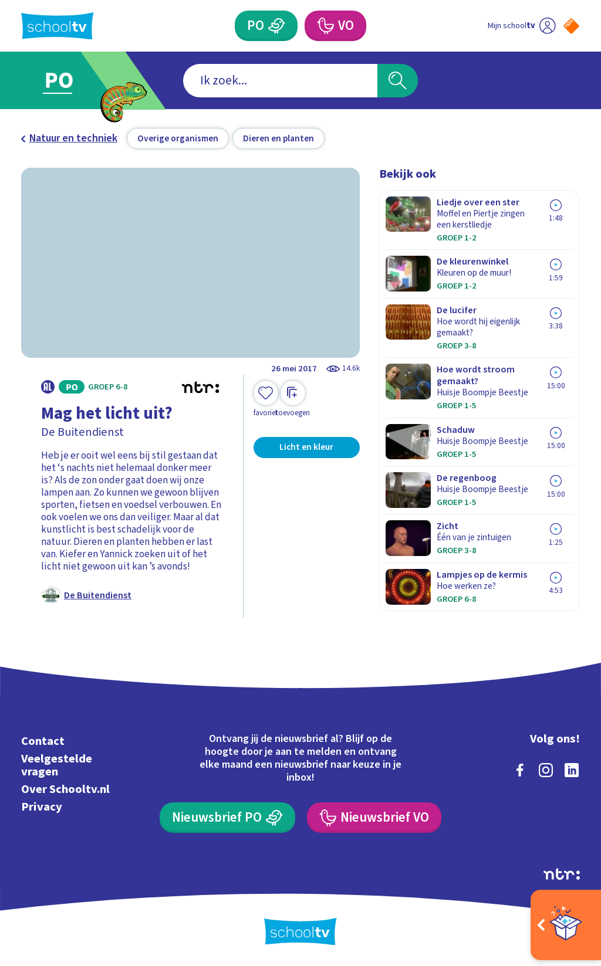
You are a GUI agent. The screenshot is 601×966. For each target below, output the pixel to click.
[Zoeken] (397, 80)
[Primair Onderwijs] (266, 26)
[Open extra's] (566, 925)
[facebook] (520, 770)
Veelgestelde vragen (56, 765)
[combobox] (280, 80)
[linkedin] (572, 770)
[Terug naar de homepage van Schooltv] (57, 26)
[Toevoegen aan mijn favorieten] (266, 399)
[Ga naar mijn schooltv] (521, 25)
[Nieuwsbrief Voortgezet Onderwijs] (374, 817)
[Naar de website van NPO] (571, 26)
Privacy (41, 806)
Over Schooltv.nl (65, 789)
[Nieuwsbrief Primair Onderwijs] (227, 817)
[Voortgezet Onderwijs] (335, 26)
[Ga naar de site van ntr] (561, 874)
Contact (43, 741)
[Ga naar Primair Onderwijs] (76, 81)
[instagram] (546, 770)
